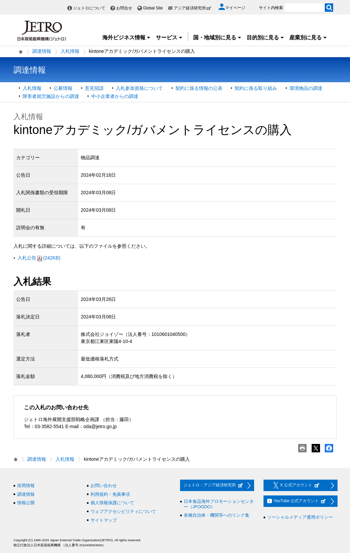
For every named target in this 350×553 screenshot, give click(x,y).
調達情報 (41, 51)
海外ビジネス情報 (126, 37)
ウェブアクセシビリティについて (123, 511)
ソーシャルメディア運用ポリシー (300, 517)
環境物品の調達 (305, 88)
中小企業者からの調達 (114, 96)
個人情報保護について (112, 502)
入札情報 (70, 51)
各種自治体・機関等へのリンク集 (216, 515)
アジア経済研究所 (192, 8)
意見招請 (94, 88)
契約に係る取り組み (256, 88)
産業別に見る (308, 37)
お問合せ (124, 8)
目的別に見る (265, 37)
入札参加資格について (139, 88)
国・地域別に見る (217, 37)
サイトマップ (104, 520)
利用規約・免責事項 (110, 494)
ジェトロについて (89, 8)
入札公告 (39, 258)
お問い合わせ (104, 485)
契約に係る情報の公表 (198, 88)
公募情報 (63, 88)
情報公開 (26, 502)
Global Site (153, 8)
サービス (169, 37)
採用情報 (26, 485)
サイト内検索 (271, 7)
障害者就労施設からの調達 (51, 96)
